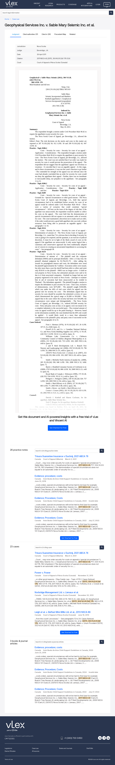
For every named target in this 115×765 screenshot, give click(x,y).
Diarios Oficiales (10, 751)
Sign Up (107, 5)
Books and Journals (65, 748)
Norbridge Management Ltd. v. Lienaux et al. (57, 592)
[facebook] (104, 738)
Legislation (8, 748)
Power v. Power (43, 572)
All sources (35, 751)
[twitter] (100, 738)
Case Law (35, 748)
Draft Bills (90, 748)
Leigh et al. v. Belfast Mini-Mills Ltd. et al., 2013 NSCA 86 (63, 612)
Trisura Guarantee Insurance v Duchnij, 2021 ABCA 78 (61, 456)
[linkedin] (108, 738)
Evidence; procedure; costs (48, 476)
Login (98, 4)
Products (60, 4)
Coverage (72, 4)
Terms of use (9, 759)
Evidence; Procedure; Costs (49, 498)
